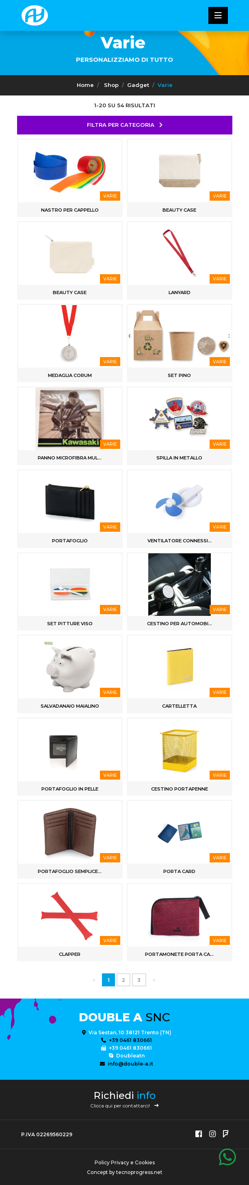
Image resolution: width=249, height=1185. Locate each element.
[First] (94, 979)
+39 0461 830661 (126, 1040)
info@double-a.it (126, 1064)
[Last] (154, 979)
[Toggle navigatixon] (218, 15)
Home (85, 85)
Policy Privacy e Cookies (125, 1162)
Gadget (138, 85)
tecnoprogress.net (139, 1172)
